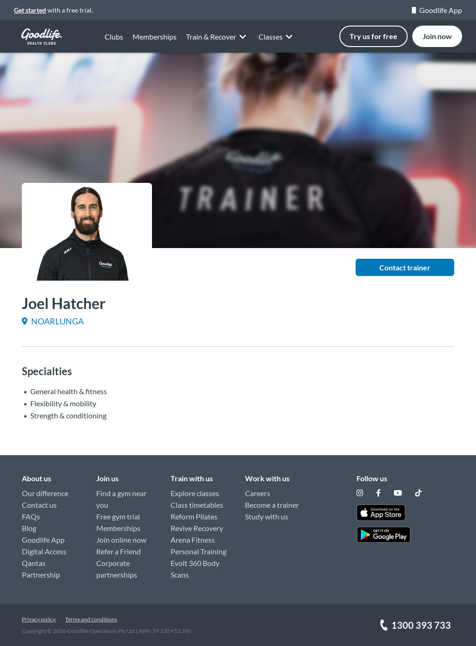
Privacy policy (39, 619)
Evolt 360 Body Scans (195, 569)
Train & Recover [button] (217, 36)
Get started (30, 10)
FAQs (31, 516)
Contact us (39, 504)
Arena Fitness (193, 539)
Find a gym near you (121, 499)
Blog (29, 528)
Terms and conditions (91, 619)
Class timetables (197, 504)
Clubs (114, 36)
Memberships (154, 36)
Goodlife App (437, 10)
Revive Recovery (197, 528)
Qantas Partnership (41, 569)
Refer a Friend (118, 551)
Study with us (266, 516)
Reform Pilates (194, 516)
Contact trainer (404, 267)
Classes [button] (277, 37)
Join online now (121, 539)
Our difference (45, 493)
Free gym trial (118, 516)
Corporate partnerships (116, 569)
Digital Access (44, 551)
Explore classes (195, 493)
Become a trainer (272, 504)
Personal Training (198, 551)
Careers (257, 493)
